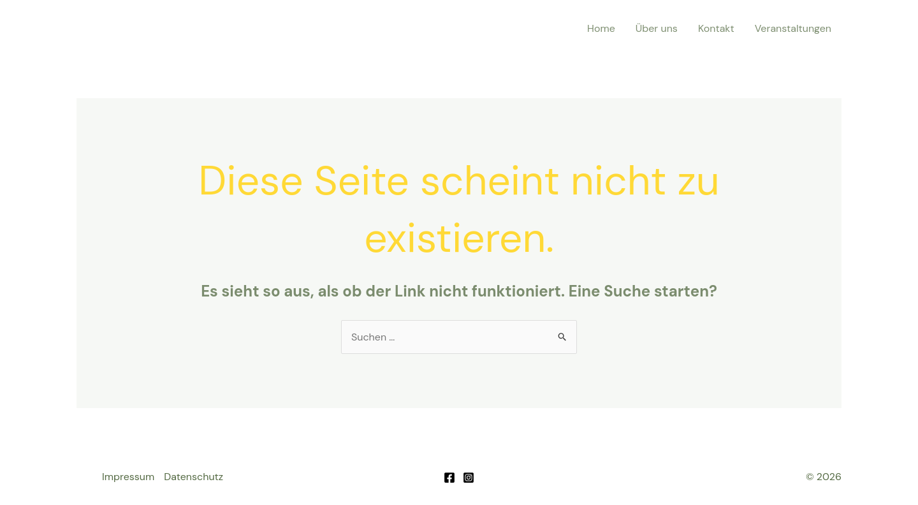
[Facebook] (449, 477)
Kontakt (716, 28)
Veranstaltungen (793, 28)
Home (601, 28)
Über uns (657, 28)
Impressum (128, 476)
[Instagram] (468, 477)
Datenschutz (193, 476)
